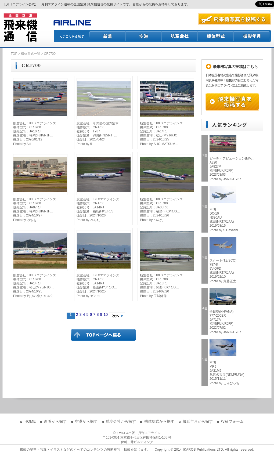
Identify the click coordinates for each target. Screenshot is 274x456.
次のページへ (117, 316)
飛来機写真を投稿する (232, 102)
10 (105, 314)
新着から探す (55, 421)
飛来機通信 (20, 27)
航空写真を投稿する (234, 19)
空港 (144, 36)
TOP (14, 54)
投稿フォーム (232, 421)
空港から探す (86, 421)
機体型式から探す (159, 421)
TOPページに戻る (103, 335)
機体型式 (216, 36)
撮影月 (252, 36)
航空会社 (180, 36)
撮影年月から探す (198, 421)
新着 (107, 36)
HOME (30, 421)
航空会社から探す (121, 421)
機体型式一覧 (30, 54)
